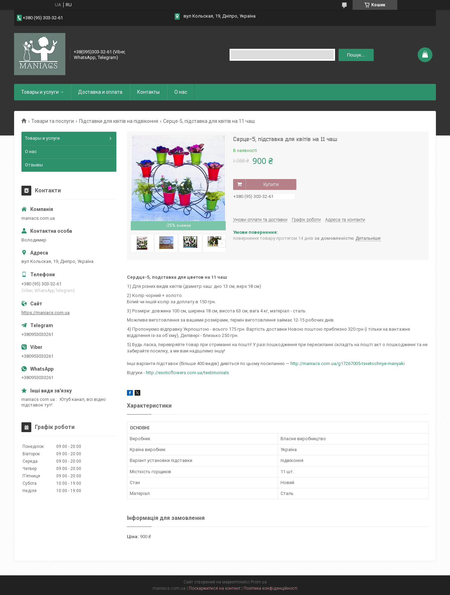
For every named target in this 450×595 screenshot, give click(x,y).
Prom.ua (259, 582)
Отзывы (34, 164)
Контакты (148, 92)
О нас (180, 92)
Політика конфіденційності (270, 588)
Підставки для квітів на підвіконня (118, 121)
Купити (271, 184)
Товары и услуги (40, 92)
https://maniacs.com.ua (45, 312)
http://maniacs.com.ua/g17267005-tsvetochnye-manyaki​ (347, 363)
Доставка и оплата (100, 92)
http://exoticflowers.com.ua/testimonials (187, 372)
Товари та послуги (52, 121)
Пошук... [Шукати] (356, 55)
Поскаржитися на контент (214, 588)
